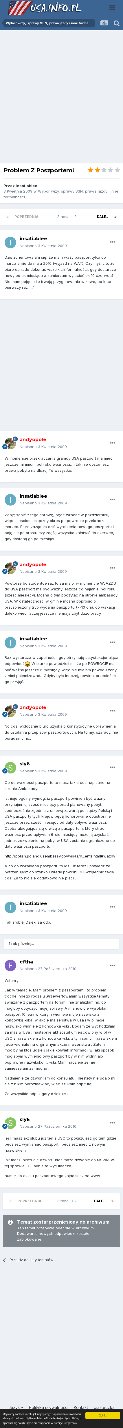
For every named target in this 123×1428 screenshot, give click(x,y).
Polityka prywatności (48, 1407)
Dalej (103, 217)
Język (15, 1407)
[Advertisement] (61, 98)
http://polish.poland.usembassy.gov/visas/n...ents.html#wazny (60, 856)
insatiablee (26, 185)
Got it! (103, 1415)
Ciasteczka (104, 1407)
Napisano (43, 245)
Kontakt (81, 1407)
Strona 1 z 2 (67, 217)
